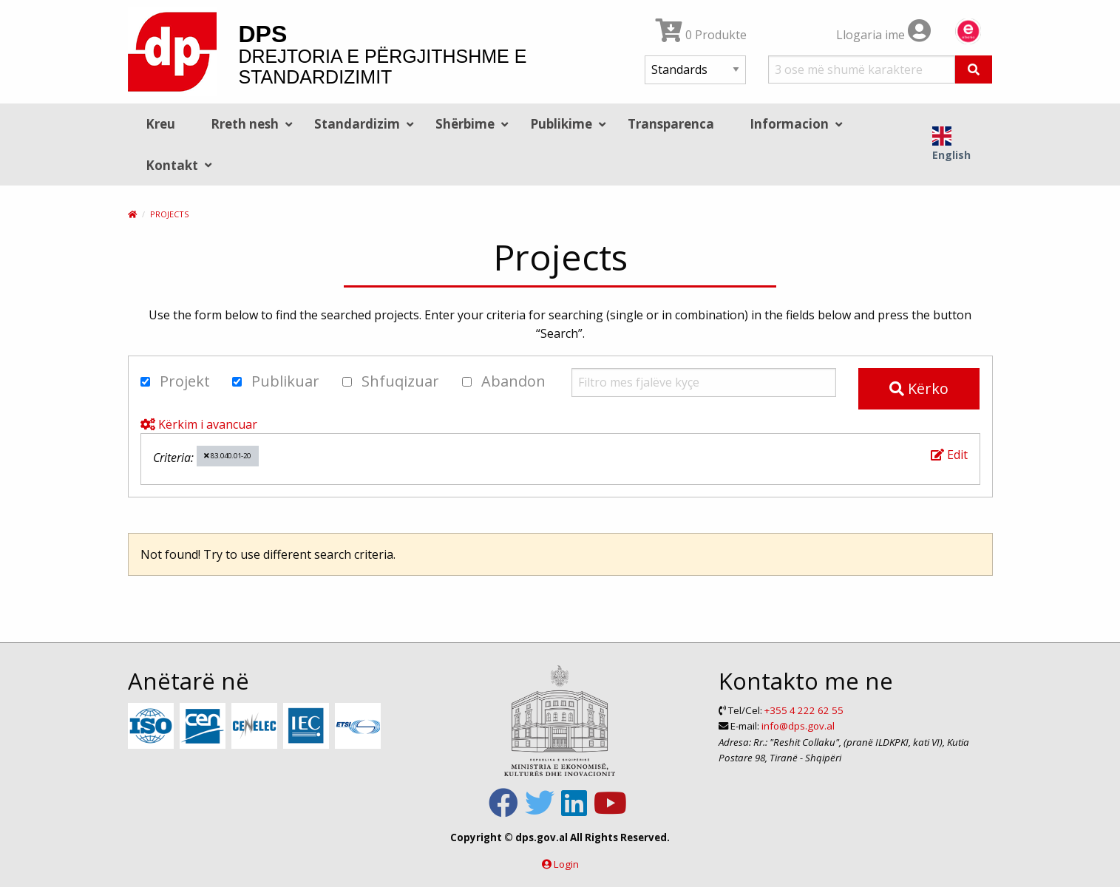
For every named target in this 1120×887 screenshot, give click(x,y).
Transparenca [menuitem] (671, 123)
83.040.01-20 (227, 456)
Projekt (175, 381)
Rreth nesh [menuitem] (245, 123)
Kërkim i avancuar (198, 424)
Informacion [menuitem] (789, 123)
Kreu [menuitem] (160, 123)
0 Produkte (701, 35)
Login (566, 864)
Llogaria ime (883, 35)
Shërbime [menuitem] (465, 123)
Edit (949, 454)
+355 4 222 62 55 (804, 710)
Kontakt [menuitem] (172, 165)
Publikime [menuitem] (561, 123)
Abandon (504, 381)
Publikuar (275, 381)
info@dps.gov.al (798, 726)
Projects (169, 214)
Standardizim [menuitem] (357, 123)
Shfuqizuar (390, 381)
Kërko (918, 388)
